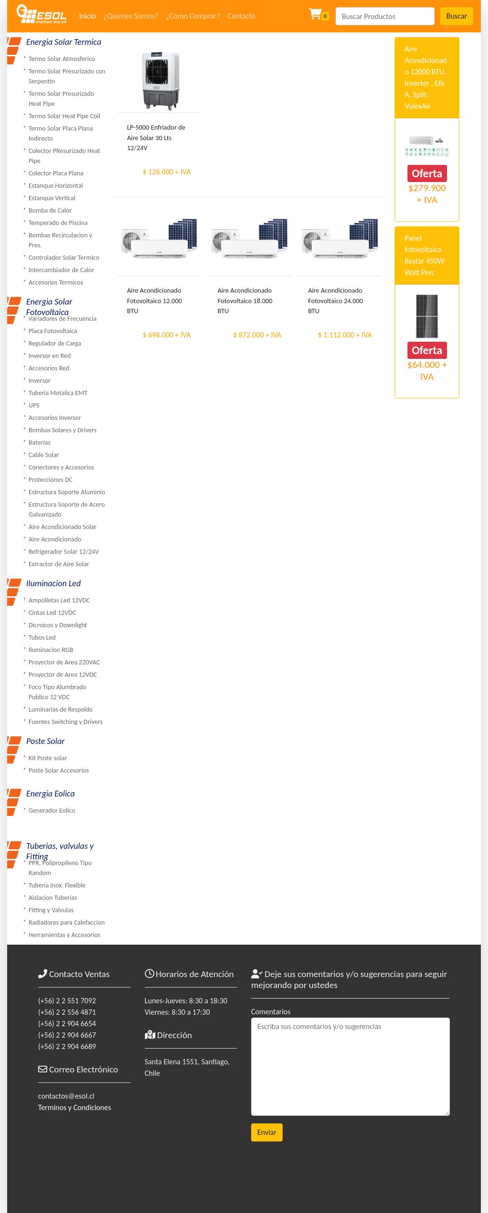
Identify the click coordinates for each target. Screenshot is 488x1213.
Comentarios (271, 1011)
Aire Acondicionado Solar (62, 527)
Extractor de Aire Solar (59, 564)
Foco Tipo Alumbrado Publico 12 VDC (57, 692)
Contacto (241, 15)
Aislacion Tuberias (53, 898)
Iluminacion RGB (51, 650)
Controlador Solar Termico (64, 258)
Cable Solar (44, 455)
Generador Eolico (52, 810)
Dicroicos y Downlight (58, 625)
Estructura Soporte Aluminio (67, 492)
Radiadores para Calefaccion (67, 922)
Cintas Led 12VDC (52, 613)
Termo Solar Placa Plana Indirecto (61, 133)
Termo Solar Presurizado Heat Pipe (61, 99)
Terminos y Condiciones (74, 1107)
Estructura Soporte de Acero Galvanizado (67, 509)
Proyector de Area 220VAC (64, 662)
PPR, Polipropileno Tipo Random (60, 868)
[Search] (385, 16)
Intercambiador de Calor (61, 270)
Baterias (40, 442)
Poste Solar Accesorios (59, 770)
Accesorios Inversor (55, 418)
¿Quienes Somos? (130, 15)
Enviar (266, 1132)
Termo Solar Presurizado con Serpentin (67, 76)
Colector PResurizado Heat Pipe (64, 156)
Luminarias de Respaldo (60, 709)
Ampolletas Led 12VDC (59, 600)
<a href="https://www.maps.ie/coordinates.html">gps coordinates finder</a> (191, 1138)
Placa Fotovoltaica (53, 331)
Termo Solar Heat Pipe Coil (64, 116)
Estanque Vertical (52, 198)
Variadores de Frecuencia (63, 319)
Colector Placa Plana (56, 173)
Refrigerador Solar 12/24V (64, 552)
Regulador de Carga (55, 343)
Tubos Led (42, 637)
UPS (34, 405)
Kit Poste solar (48, 758)
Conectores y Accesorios (61, 467)
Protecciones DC (50, 480)
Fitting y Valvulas (51, 910)
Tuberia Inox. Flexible (57, 885)
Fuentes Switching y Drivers (65, 722)
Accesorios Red (49, 368)
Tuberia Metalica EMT (58, 393)
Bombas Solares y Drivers (62, 430)
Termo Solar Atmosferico (62, 59)
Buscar (457, 15)
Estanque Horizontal (56, 186)
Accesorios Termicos (56, 282)
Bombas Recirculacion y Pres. (60, 240)
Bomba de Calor (50, 210)
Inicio (87, 15)
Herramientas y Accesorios (65, 935)
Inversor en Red (50, 356)
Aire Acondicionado (55, 539)
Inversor (40, 381)
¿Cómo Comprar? (193, 15)
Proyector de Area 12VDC (63, 675)
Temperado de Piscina (58, 223)
